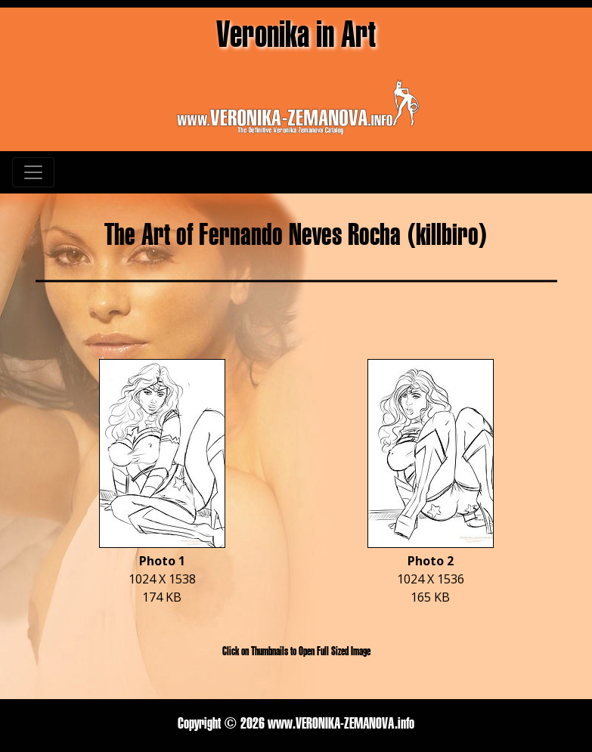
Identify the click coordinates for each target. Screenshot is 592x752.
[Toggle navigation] (33, 172)
